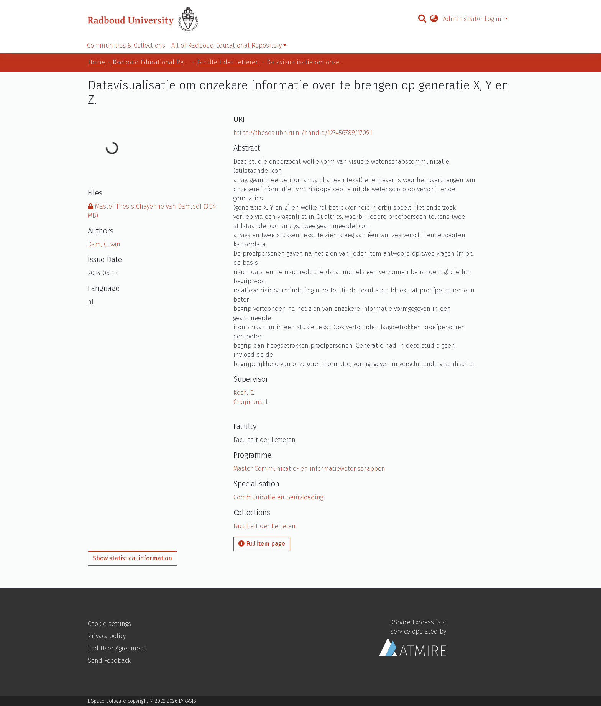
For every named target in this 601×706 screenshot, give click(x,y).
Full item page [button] (261, 543)
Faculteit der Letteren (228, 62)
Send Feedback (109, 660)
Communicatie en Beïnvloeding (278, 497)
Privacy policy (107, 636)
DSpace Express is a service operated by (412, 638)
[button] (434, 19)
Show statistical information (132, 558)
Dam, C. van (104, 244)
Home (96, 62)
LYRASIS (187, 701)
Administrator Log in (473, 19)
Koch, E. (243, 392)
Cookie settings (109, 623)
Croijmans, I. (251, 402)
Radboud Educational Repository (151, 62)
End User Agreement (117, 648)
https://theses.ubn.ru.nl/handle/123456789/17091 (302, 132)
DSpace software (107, 701)
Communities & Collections (126, 45)
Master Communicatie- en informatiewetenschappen (309, 468)
